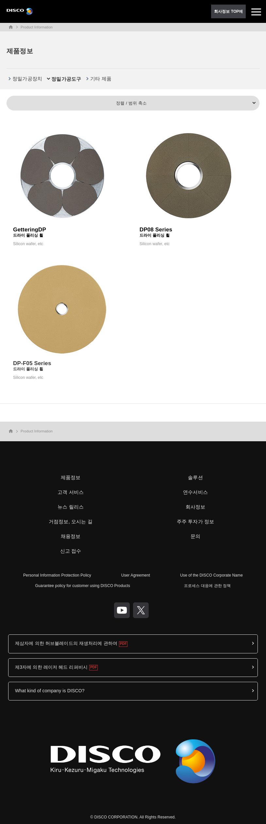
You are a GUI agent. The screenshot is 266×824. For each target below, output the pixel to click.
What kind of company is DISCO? (50, 690)
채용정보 (71, 536)
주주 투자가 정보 (195, 521)
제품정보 (71, 477)
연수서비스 (195, 492)
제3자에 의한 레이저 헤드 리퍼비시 (51, 667)
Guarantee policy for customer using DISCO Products (82, 585)
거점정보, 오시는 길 (70, 521)
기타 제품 (100, 78)
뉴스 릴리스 (71, 507)
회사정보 (196, 507)
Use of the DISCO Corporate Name (211, 575)
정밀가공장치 (27, 78)
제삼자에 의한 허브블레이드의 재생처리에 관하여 (66, 643)
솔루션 (195, 477)
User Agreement (135, 575)
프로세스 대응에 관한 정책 (207, 585)
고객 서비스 (71, 492)
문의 (195, 536)
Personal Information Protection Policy (57, 575)
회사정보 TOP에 (228, 11)
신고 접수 (70, 551)
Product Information (37, 27)
